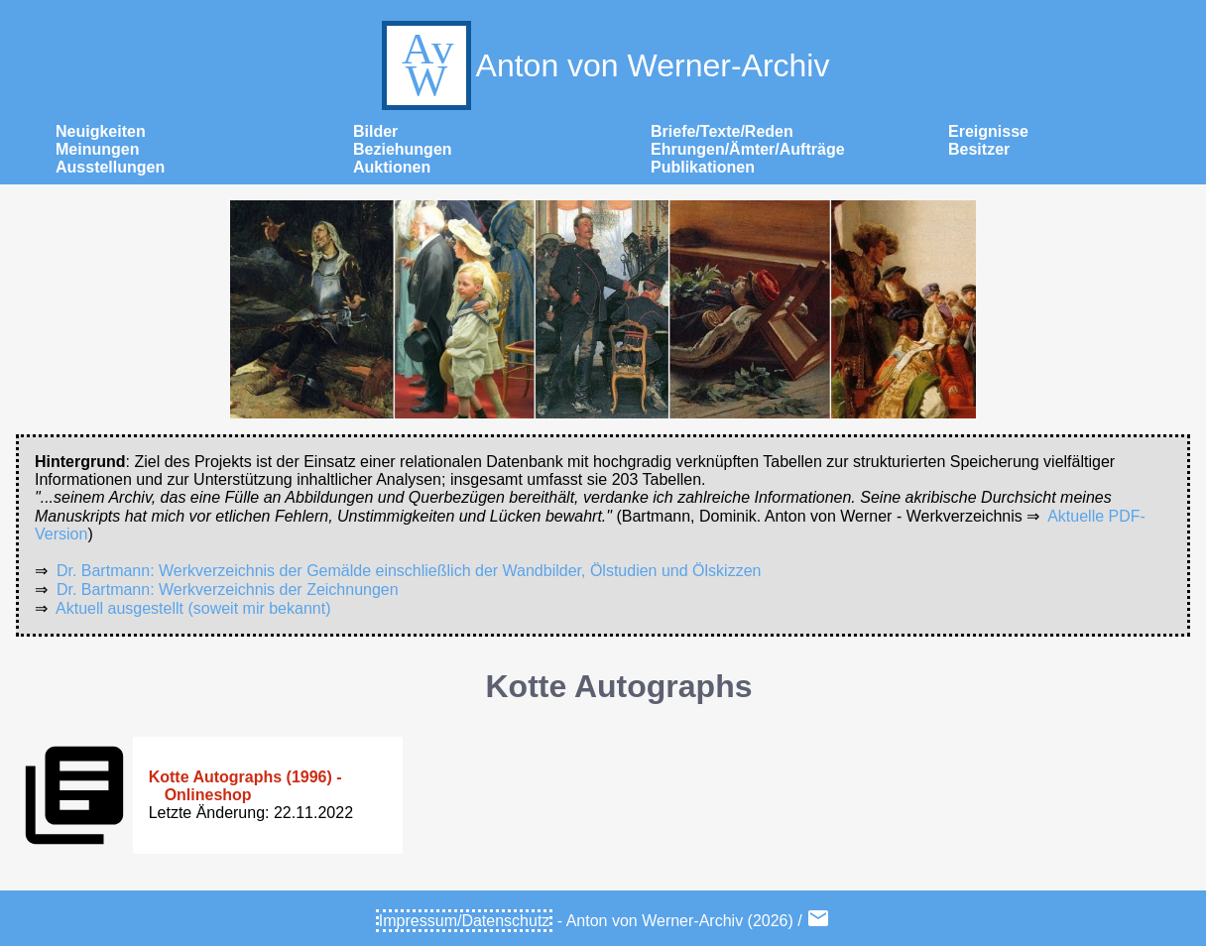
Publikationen (703, 167)
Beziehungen (402, 149)
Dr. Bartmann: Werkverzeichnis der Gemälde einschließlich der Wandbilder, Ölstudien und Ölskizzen (409, 570)
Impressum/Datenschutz (464, 920)
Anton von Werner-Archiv (603, 65)
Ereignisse (988, 131)
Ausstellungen (110, 167)
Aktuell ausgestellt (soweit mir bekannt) (193, 608)
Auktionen (391, 167)
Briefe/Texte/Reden (722, 131)
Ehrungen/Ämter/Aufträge (748, 149)
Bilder (375, 131)
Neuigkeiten (101, 131)
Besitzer (979, 149)
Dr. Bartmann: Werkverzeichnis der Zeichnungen (228, 589)
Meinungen (97, 149)
